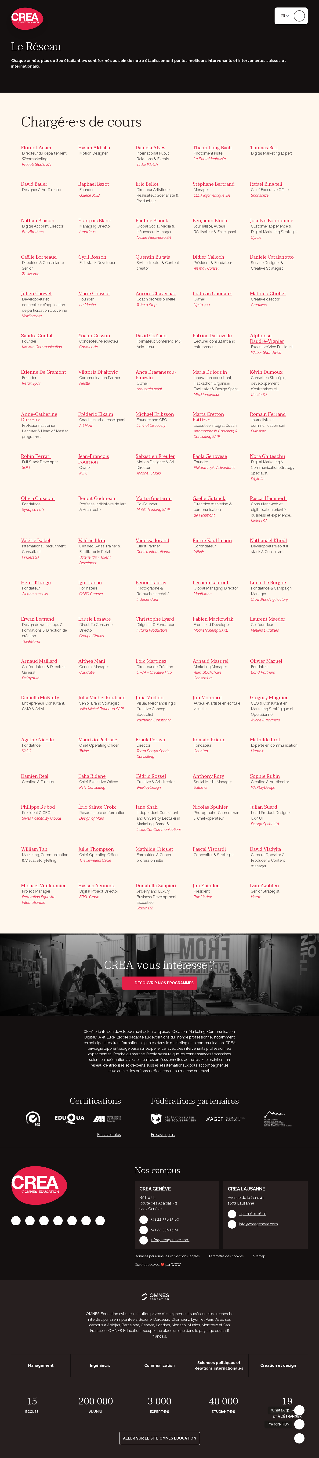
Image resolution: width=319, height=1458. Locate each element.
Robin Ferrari (36, 456)
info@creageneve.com (170, 1240)
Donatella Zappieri (156, 886)
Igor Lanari (90, 583)
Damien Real (34, 776)
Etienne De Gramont (43, 372)
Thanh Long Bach (212, 148)
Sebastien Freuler (155, 456)
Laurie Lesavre (94, 619)
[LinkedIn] (44, 1220)
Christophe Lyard (155, 619)
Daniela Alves (150, 148)
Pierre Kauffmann (212, 541)
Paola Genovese (210, 456)
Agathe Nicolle (37, 740)
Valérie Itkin (91, 541)
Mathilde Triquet (154, 849)
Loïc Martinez (151, 661)
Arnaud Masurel (210, 661)
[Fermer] (299, 1438)
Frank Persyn (150, 740)
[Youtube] (100, 1220)
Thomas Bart (264, 148)
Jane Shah (147, 807)
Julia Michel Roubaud (102, 698)
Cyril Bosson (92, 257)
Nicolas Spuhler (210, 807)
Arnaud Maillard (39, 661)
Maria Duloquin (210, 372)
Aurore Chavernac (156, 294)
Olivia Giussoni (38, 499)
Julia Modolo (149, 698)
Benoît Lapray (151, 583)
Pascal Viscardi (209, 849)
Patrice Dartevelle (212, 336)
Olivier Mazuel (266, 661)
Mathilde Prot (265, 740)
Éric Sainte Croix (97, 807)
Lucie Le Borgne (268, 583)
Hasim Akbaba (94, 148)
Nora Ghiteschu (267, 456)
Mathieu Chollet (268, 294)
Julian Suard (263, 807)
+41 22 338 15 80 (165, 1219)
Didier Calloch (208, 257)
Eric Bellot (147, 184)
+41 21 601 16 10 (252, 1214)
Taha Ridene (92, 776)
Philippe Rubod (38, 807)
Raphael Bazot (93, 184)
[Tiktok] (58, 1220)
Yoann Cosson (94, 336)
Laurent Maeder (267, 619)
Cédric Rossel (151, 776)
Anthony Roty (208, 776)
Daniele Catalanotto (272, 257)
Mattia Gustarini (154, 499)
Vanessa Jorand (152, 541)
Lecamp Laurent (211, 583)
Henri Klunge (36, 583)
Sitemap (259, 1256)
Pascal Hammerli (268, 499)
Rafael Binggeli (266, 184)
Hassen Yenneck (96, 886)
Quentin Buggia (153, 257)
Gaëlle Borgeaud (39, 257)
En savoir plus (109, 1134)
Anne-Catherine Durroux (39, 417)
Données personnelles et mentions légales (167, 1256)
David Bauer (34, 184)
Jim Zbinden (206, 886)
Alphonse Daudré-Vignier (267, 338)
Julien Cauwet (36, 294)
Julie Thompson (96, 849)
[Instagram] (30, 1220)
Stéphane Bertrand (214, 184)
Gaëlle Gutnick (209, 499)
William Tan (34, 849)
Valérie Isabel (35, 541)
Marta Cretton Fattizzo (208, 417)
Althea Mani (91, 661)
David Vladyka (265, 849)
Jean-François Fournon (93, 459)
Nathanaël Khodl (268, 541)
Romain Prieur (209, 740)
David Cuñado (151, 336)
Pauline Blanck (152, 221)
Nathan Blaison (37, 221)
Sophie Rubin (265, 776)
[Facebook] (16, 1220)
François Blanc (94, 221)
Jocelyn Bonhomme (271, 221)
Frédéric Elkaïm (95, 414)
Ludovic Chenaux (212, 294)
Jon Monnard (207, 698)
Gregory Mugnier (269, 698)
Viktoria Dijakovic (98, 372)
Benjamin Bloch (210, 221)
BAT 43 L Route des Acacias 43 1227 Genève (158, 1203)
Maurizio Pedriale (97, 740)
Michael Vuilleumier (43, 886)
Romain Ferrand (268, 414)
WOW (176, 1264)
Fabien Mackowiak (213, 619)
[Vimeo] (86, 1220)
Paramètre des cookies (226, 1256)
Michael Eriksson (155, 414)
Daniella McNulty (40, 698)
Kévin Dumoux (266, 372)
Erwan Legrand (37, 619)
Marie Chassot (94, 294)
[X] (72, 1220)
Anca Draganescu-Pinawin (156, 375)
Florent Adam (36, 148)
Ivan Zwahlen (264, 886)
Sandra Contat (37, 336)
